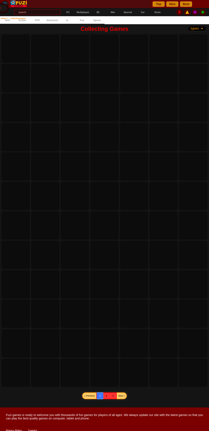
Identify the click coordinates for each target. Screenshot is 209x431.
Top (35, 4)
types (197, 20)
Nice (50, 4)
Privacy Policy (14, 426)
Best (63, 4)
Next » (133, 390)
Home (5, 18)
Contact (32, 426)
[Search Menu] (108, 4)
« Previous (79, 390)
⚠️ (187, 4)
